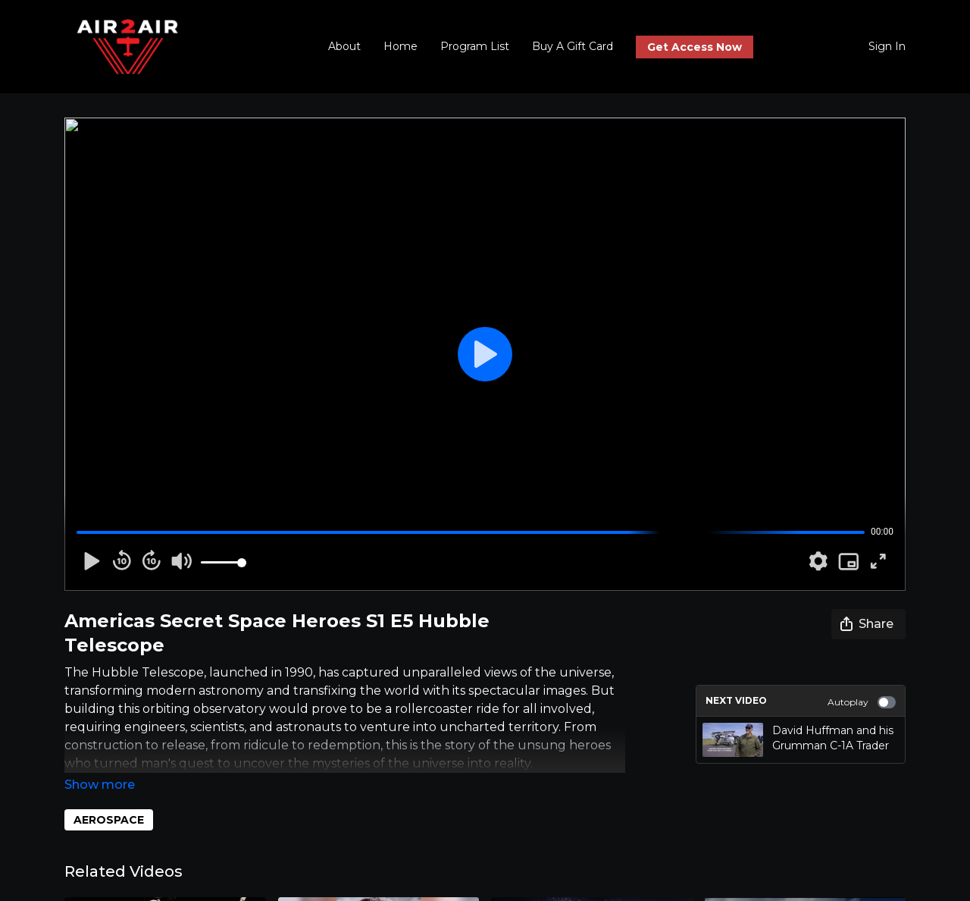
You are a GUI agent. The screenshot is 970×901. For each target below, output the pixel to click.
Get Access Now (694, 47)
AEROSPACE (109, 798)
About (344, 46)
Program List (474, 46)
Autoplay (862, 702)
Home (400, 46)
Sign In (887, 46)
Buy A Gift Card (572, 46)
